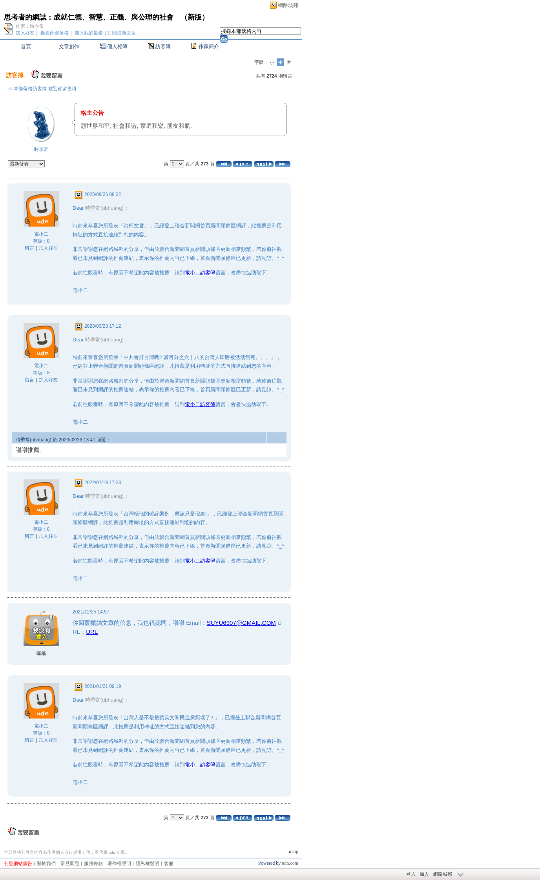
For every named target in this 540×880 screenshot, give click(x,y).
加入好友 (25, 33)
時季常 (41, 149)
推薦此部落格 (54, 33)
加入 (424, 874)
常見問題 (69, 863)
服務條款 (93, 863)
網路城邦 (288, 5)
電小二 (41, 234)
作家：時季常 (30, 26)
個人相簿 (117, 46)
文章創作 (69, 46)
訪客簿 (163, 46)
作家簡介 (209, 46)
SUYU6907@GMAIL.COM (241, 622)
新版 (195, 17)
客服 (168, 863)
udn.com (290, 863)
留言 (29, 248)
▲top (293, 851)
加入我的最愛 (89, 33)
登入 (411, 874)
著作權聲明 (119, 863)
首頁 (26, 46)
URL (92, 631)
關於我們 (46, 863)
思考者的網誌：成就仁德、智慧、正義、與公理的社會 (88, 17)
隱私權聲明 (147, 863)
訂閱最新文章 (122, 33)
